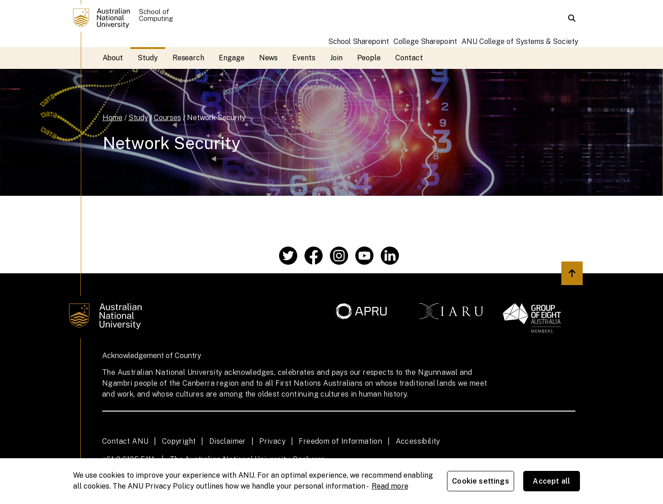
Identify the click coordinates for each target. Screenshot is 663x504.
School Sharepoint (358, 41)
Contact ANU (125, 441)
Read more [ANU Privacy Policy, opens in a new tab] (390, 486)
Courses (167, 117)
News (268, 57)
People (369, 57)
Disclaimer (227, 441)
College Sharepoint (425, 41)
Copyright (179, 441)
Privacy (272, 441)
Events (303, 57)
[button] (572, 18)
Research (188, 57)
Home (113, 117)
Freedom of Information (340, 441)
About (113, 57)
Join (336, 57)
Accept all (551, 481)
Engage (232, 57)
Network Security (216, 117)
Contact (408, 57)
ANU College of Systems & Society (520, 41)
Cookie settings (480, 481)
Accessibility (418, 441)
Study (148, 57)
